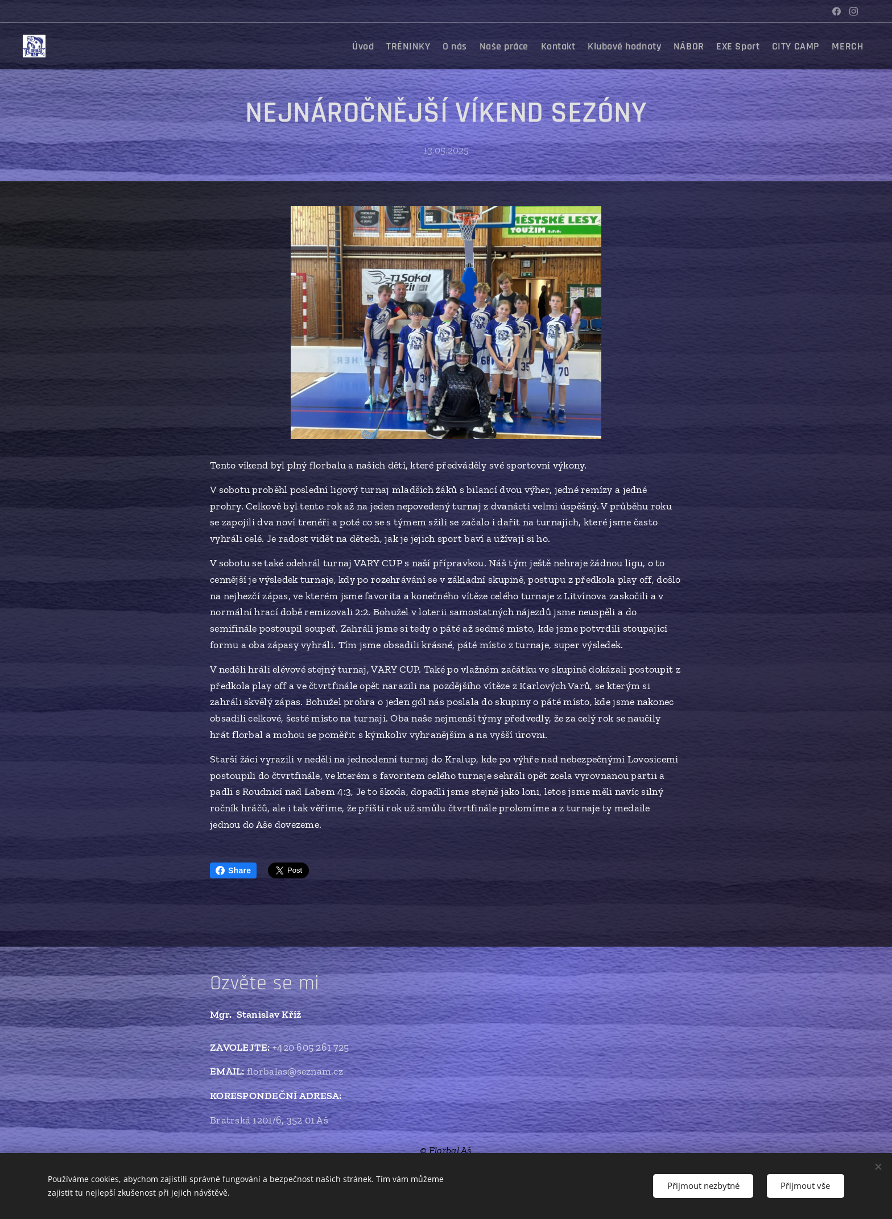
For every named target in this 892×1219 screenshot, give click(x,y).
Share (233, 870)
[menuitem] (329, 46)
